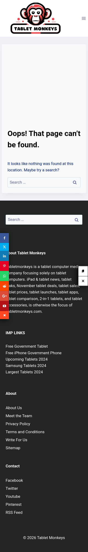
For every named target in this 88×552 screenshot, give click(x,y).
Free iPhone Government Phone (33, 352)
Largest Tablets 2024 (24, 372)
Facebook (14, 480)
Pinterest (14, 504)
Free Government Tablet (27, 346)
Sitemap (13, 447)
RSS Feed (14, 512)
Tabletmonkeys (19, 266)
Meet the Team (19, 415)
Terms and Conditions (25, 431)
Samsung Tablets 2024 (26, 365)
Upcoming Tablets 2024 (27, 359)
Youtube (13, 496)
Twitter (12, 488)
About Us (14, 407)
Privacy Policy (18, 423)
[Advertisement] (44, 88)
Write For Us (16, 439)
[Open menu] (83, 18)
